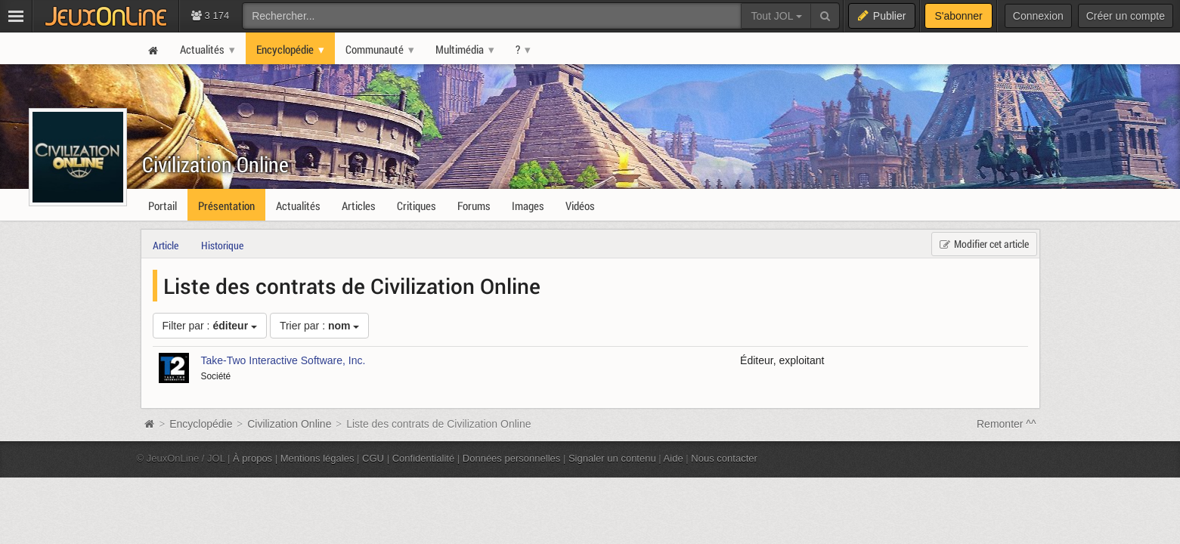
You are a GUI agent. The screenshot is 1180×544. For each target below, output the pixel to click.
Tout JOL (776, 16)
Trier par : (320, 326)
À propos (252, 458)
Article (165, 245)
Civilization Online (215, 164)
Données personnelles (512, 458)
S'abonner (958, 16)
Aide (673, 458)
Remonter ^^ (1006, 424)
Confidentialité (423, 458)
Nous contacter (724, 458)
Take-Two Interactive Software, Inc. (283, 360)
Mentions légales (317, 458)
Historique (222, 245)
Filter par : (210, 326)
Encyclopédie (200, 424)
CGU (373, 458)
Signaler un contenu (612, 458)
